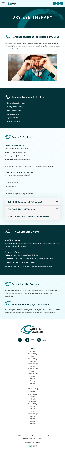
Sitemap (40, 438)
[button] (54, 3)
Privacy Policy (33, 438)
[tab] (32, 202)
